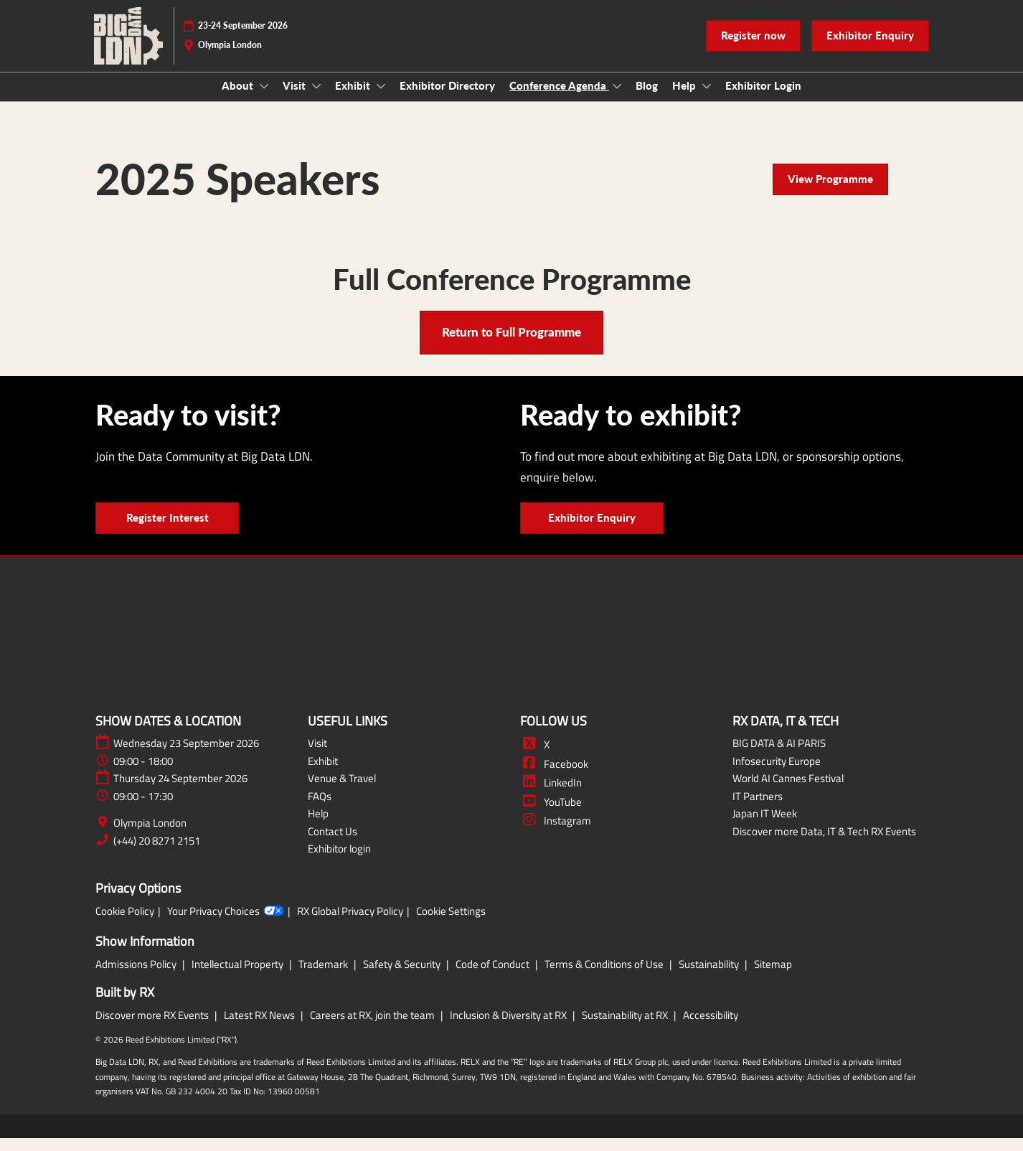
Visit (295, 99)
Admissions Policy (137, 977)
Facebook (554, 777)
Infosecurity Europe (776, 774)
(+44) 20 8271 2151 (156, 854)
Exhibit (354, 99)
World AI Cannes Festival (788, 791)
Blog (647, 99)
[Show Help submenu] (706, 100)
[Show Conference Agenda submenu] (617, 100)
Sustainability (710, 977)
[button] (753, 49)
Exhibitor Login (763, 99)
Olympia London (150, 836)
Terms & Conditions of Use (605, 977)
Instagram (555, 833)
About (239, 99)
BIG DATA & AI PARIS (779, 756)
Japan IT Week (764, 826)
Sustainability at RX (626, 1028)
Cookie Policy (124, 924)
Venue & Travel (342, 791)
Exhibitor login (339, 861)
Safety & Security (403, 977)
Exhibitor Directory (447, 99)
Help (685, 99)
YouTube (551, 815)
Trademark (324, 977)
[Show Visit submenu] (316, 100)
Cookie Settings (451, 924)
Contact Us (332, 844)
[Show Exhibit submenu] (381, 100)
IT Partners (757, 809)
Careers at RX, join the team (373, 1028)
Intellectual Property (239, 977)
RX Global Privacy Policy (350, 924)
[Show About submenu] (264, 100)
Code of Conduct (494, 977)
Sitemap (773, 977)
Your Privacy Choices (225, 924)
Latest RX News (260, 1028)
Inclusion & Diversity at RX (509, 1028)
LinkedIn (551, 795)
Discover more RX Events (153, 1028)
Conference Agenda (559, 99)
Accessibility (710, 1028)
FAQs (319, 809)
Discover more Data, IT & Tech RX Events (824, 844)
